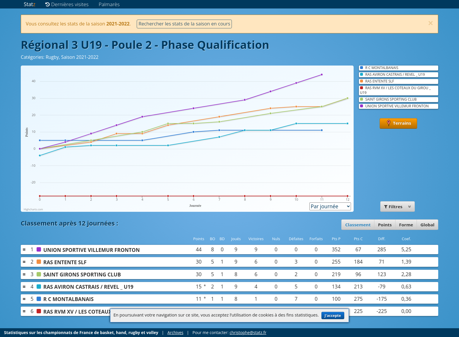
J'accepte (333, 315)
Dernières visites (66, 4)
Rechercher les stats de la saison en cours (184, 23)
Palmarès (109, 4)
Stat (29, 4)
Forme (406, 225)
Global (427, 225)
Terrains (398, 123)
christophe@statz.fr (248, 332)
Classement (358, 225)
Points (385, 225)
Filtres (397, 206)
